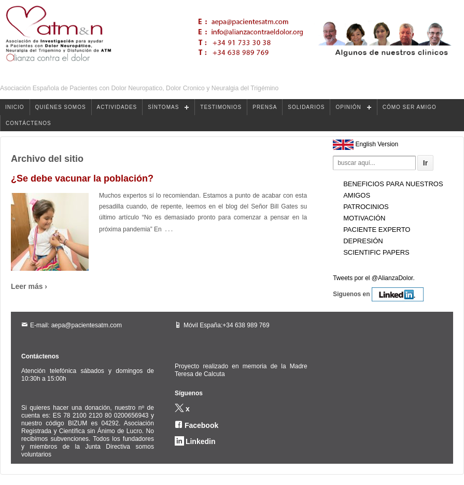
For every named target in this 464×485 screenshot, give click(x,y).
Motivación (364, 218)
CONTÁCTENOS (28, 123)
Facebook (201, 425)
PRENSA (264, 107)
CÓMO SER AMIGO (410, 107)
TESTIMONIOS (221, 107)
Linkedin (201, 441)
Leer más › (29, 286)
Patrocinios (366, 207)
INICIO (14, 107)
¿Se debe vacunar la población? (82, 178)
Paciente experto (376, 229)
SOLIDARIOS (306, 107)
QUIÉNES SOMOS (60, 107)
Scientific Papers (376, 252)
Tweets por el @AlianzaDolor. (374, 278)
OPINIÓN (348, 107)
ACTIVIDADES (117, 107)
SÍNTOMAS (163, 107)
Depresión (363, 241)
